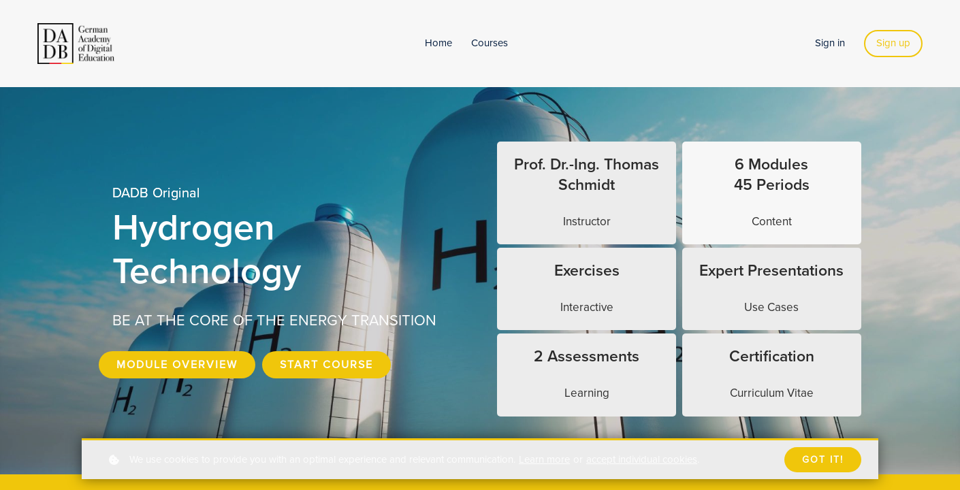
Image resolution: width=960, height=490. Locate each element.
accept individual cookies (641, 459)
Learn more (544, 459)
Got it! (823, 460)
